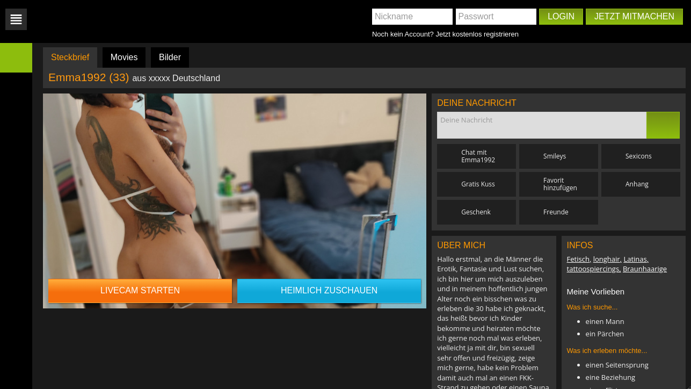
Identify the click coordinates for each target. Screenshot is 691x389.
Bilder (170, 57)
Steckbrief (70, 57)
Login (561, 16)
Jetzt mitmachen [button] (634, 16)
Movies (124, 57)
